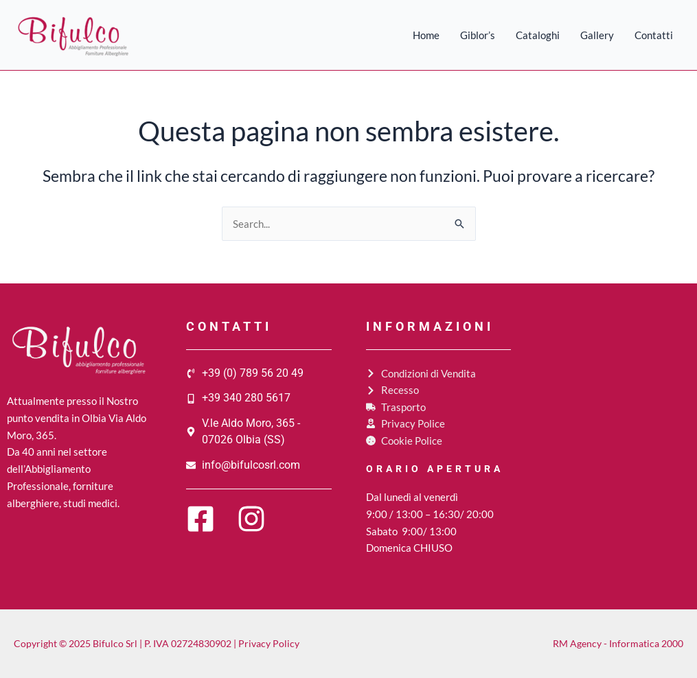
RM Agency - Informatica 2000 (618, 643)
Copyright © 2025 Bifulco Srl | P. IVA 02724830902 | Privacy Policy (156, 643)
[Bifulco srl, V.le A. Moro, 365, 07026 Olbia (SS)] (617, 420)
